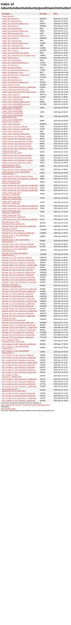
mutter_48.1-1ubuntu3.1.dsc (12, 46)
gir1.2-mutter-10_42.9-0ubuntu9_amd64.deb (18, 396)
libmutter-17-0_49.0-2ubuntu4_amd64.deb (18, 306)
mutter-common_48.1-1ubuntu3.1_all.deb (17, 148)
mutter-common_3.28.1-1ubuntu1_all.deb (17, 176)
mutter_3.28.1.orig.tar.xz (11, 124)
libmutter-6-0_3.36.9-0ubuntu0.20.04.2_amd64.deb (13, 229)
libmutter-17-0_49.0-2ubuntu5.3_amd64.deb (18, 304)
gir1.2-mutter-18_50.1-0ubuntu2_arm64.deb (18, 360)
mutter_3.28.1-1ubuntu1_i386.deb (14, 126)
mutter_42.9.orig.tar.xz (10, 65)
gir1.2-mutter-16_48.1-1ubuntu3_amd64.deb (18, 384)
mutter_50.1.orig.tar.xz (10, 19)
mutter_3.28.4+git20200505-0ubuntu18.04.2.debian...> (12, 121)
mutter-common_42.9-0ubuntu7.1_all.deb (17, 160)
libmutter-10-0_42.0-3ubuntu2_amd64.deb (18, 337)
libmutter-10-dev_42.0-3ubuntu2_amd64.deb (18, 330)
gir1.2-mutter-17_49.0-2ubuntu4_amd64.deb (18, 381)
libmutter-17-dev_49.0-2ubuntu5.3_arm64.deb (19, 282)
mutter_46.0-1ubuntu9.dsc (12, 60)
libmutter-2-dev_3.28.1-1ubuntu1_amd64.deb (19, 246)
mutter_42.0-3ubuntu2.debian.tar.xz (15, 82)
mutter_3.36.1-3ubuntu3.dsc (12, 99)
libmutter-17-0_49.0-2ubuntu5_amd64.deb (18, 296)
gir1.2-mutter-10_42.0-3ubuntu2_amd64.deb (18, 400)
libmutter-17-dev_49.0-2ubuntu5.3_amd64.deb (19, 289)
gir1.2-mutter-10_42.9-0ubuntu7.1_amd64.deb (19, 398)
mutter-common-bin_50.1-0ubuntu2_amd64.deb (20, 185)
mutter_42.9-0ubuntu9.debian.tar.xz (15, 70)
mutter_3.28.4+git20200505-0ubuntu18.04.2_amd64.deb (12, 112)
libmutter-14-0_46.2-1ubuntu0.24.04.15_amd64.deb (13, 319)
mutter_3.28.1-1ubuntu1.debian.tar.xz (16, 134)
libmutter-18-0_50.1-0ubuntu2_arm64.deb (17, 270)
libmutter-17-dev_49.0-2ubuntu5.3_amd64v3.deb (12, 285)
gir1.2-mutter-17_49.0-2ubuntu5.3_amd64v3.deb (12, 376)
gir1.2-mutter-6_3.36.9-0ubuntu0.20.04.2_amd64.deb (13, 341)
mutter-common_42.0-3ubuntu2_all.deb (16, 163)
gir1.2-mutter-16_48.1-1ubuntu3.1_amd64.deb (19, 386)
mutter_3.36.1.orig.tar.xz (11, 94)
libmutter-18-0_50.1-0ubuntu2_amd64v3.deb (18, 272)
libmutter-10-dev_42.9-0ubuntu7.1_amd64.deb (19, 327)
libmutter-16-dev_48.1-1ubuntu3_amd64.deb (18, 308)
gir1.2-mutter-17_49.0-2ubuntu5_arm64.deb (18, 367)
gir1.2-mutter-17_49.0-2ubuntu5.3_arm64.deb (19, 372)
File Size (43, 14)
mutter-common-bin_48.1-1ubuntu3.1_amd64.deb (11, 212)
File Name (6, 14)
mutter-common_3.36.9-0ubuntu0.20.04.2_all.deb (11, 166)
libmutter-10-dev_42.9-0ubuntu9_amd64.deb (18, 325)
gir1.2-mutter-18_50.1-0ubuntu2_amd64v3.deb (19, 362)
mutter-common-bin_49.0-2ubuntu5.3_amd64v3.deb (12, 198)
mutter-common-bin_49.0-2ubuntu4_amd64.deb (20, 206)
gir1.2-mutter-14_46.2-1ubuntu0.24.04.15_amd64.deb (13, 390)
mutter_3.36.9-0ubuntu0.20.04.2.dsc (15, 89)
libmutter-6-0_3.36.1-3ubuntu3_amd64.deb (18, 233)
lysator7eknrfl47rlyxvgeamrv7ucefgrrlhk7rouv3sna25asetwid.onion (25, 405)
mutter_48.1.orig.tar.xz (10, 38)
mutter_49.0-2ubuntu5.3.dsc (12, 33)
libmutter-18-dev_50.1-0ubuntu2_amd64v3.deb (19, 265)
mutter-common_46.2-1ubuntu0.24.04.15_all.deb (12, 152)
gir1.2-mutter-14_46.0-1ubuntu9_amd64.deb (18, 393)
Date (55, 14)
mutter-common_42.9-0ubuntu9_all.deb (16, 158)
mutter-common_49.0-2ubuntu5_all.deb (16, 139)
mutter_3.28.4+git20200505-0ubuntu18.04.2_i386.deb (12, 108)
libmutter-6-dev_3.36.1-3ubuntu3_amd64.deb (19, 226)
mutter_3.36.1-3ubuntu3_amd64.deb (15, 97)
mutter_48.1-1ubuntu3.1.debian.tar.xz (16, 48)
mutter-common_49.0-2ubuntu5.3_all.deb (17, 141)
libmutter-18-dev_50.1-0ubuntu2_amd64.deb (18, 267)
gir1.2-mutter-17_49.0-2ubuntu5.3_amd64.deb (19, 379)
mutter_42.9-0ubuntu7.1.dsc (12, 72)
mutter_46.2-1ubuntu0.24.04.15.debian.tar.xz (19, 55)
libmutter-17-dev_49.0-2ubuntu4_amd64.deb (18, 291)
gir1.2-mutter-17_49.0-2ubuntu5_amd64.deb (18, 370)
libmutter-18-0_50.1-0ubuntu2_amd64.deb (18, 275)
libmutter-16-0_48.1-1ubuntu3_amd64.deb (18, 313)
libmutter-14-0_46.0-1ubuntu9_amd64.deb (18, 323)
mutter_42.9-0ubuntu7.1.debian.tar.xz (16, 75)
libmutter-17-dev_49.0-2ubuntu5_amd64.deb (18, 280)
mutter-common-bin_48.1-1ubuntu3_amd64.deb (20, 208)
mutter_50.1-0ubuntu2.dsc (12, 21)
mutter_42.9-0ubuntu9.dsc (12, 68)
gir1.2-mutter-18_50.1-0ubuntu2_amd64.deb (18, 365)
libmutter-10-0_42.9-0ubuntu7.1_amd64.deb (18, 335)
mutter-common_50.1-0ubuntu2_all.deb (16, 136)
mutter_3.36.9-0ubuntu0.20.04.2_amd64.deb (18, 87)
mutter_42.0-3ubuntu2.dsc (12, 80)
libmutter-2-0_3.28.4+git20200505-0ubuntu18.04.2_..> (15, 250)
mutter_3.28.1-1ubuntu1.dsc (12, 131)
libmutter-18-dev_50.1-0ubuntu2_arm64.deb (18, 263)
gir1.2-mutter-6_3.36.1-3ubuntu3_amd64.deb (19, 344)
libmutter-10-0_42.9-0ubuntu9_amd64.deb (18, 332)
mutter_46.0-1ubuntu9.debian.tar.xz (15, 63)
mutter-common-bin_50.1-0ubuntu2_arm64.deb (19, 179)
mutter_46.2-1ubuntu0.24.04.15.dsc (15, 53)
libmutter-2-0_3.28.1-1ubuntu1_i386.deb (17, 258)
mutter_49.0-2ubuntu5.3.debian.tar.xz (16, 36)
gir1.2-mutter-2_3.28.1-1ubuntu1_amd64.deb (19, 358)
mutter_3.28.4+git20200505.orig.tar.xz (16, 104)
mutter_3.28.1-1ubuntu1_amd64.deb (15, 129)
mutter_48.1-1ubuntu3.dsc (12, 41)
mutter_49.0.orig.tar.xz (10, 26)
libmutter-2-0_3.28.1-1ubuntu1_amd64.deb (18, 260)
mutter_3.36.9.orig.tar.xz (11, 85)
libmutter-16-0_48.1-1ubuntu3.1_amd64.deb (18, 316)
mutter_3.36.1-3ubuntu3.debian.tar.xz (16, 102)
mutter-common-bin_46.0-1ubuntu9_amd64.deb (20, 219)
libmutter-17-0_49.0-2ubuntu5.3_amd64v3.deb (19, 301)
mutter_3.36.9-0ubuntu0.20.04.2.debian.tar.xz (19, 92)
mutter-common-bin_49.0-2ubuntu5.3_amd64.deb (11, 202)
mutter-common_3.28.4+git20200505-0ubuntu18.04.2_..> (16, 173)
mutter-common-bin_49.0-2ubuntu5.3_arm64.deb (11, 194)
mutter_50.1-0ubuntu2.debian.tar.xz (15, 23)
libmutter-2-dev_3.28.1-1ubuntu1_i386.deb (18, 244)
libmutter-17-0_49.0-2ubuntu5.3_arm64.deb (18, 299)
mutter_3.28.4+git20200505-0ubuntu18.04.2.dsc (12, 116)
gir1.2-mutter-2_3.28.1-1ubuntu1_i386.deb (18, 355)
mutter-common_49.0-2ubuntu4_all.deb (16, 144)
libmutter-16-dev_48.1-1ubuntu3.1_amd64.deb (19, 311)
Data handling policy (8, 409)
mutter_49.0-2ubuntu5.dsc (12, 28)
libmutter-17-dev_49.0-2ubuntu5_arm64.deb (18, 277)
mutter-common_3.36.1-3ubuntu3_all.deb (17, 169)
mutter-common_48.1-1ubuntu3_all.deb (16, 146)
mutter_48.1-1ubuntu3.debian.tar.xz (15, 43)
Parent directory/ (8, 16)
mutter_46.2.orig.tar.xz (10, 50)
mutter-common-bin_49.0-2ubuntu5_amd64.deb (20, 190)
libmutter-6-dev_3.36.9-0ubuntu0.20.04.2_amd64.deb (13, 223)
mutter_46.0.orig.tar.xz (10, 58)
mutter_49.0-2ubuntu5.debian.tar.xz (15, 31)
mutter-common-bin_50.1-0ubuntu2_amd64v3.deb (11, 182)
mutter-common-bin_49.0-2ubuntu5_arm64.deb (19, 188)
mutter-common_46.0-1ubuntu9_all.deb (16, 155)
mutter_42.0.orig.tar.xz (10, 77)
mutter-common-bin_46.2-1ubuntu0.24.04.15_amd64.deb (13, 216)
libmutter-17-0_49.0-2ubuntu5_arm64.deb (17, 294)
